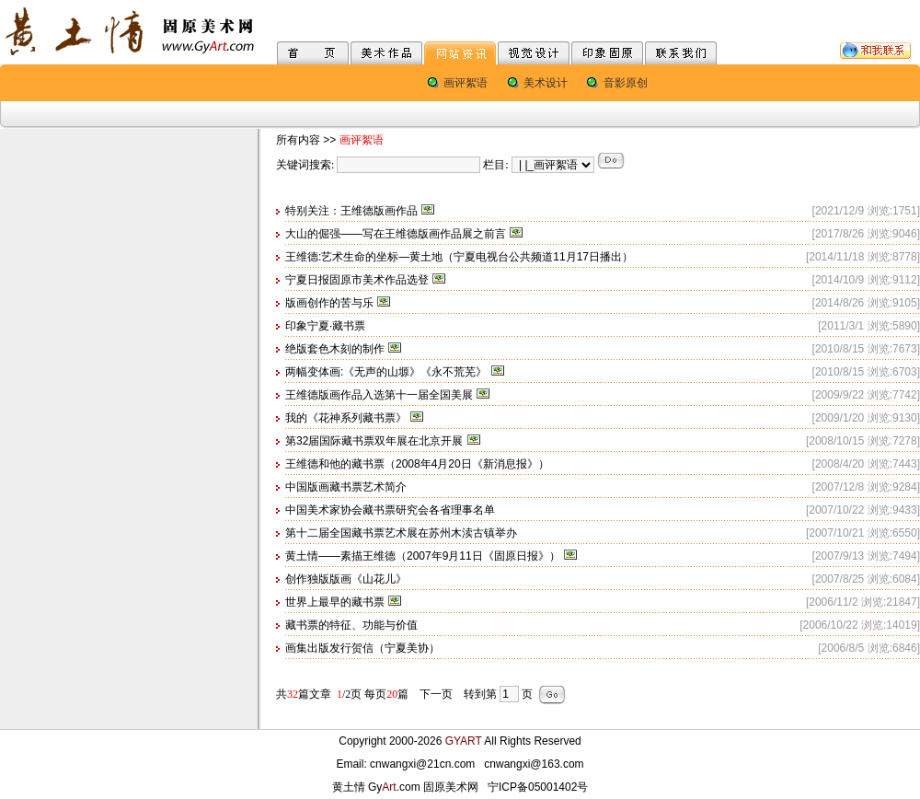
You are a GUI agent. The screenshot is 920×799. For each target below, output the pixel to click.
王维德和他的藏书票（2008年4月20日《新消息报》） (417, 463)
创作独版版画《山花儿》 (346, 579)
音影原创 (626, 82)
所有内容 (298, 139)
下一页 (436, 694)
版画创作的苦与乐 (329, 302)
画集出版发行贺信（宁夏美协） (362, 648)
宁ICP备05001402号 (538, 787)
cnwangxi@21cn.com (422, 764)
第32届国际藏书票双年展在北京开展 (374, 440)
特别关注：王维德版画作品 (351, 210)
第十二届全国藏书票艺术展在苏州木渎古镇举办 (401, 533)
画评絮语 (465, 82)
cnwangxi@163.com (533, 764)
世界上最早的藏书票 (335, 602)
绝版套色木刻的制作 (335, 348)
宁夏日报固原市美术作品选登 (357, 279)
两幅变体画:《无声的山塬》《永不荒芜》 (386, 371)
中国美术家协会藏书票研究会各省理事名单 (390, 510)
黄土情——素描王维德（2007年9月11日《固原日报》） (422, 556)
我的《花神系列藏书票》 (346, 417)
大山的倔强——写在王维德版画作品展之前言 (395, 233)
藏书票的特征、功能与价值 (351, 625)
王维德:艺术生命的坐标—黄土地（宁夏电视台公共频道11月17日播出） (459, 256)
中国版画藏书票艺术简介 (346, 487)
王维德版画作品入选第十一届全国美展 (379, 394)
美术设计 (545, 82)
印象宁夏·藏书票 (325, 325)
